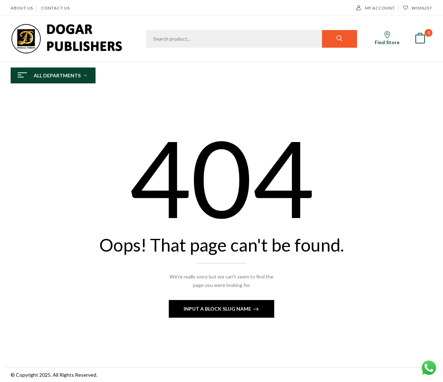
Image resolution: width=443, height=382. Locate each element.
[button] (420, 39)
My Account (375, 8)
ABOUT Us (22, 8)
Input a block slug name (218, 309)
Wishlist (417, 8)
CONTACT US (55, 8)
